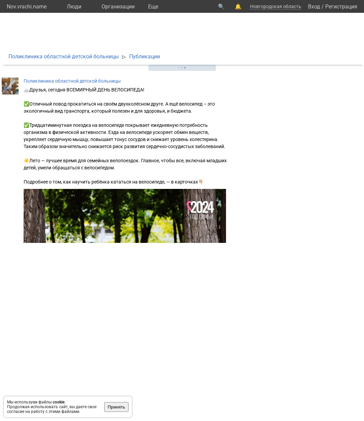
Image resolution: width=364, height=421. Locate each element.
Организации (118, 6)
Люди (74, 6)
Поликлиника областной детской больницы (63, 56)
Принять (116, 407)
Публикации (144, 56)
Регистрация (341, 6)
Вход (314, 6)
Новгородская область (275, 6)
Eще (153, 6)
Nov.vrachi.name (27, 6)
